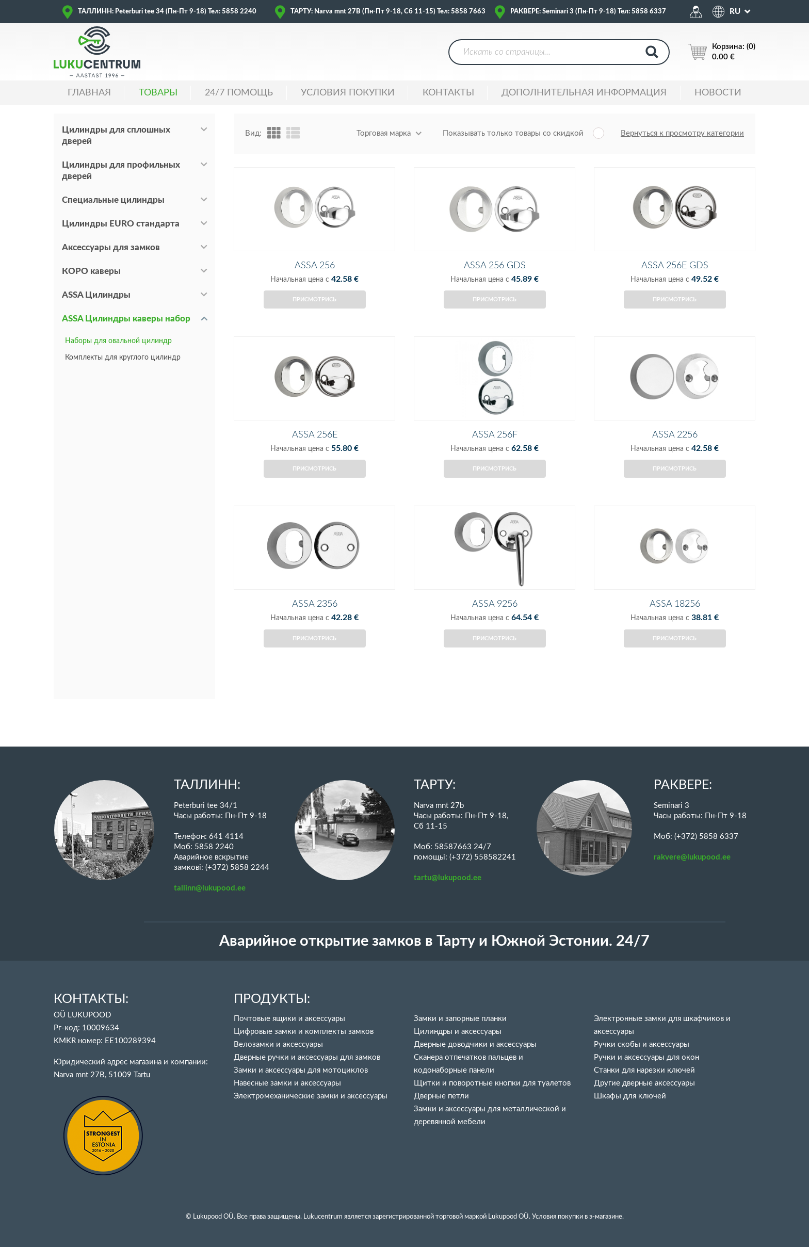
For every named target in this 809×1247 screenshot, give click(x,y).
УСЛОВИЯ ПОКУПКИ (348, 93)
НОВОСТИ (717, 93)
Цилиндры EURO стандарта (121, 223)
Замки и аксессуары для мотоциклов (301, 1070)
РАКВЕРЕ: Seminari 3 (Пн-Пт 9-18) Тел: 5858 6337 (588, 11)
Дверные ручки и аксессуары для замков (307, 1057)
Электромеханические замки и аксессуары (310, 1096)
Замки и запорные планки (460, 1019)
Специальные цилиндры (113, 200)
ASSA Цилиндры (96, 294)
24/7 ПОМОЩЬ (239, 93)
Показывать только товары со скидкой (513, 133)
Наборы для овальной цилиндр (118, 341)
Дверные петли (441, 1096)
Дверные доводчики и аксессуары (475, 1044)
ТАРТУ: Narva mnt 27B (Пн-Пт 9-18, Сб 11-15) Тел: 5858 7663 (388, 11)
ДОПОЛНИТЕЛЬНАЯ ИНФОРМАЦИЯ (584, 93)
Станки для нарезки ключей (644, 1070)
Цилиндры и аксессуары (457, 1031)
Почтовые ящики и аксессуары (289, 1019)
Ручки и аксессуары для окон (646, 1057)
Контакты (448, 93)
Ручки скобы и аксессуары (641, 1044)
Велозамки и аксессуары (278, 1044)
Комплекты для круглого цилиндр (123, 357)
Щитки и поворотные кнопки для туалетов (492, 1083)
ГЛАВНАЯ (89, 93)
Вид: (253, 133)
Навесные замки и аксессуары (287, 1083)
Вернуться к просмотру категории (682, 133)
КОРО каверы (91, 271)
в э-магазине (603, 1216)
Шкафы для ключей (630, 1096)
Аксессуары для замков (111, 247)
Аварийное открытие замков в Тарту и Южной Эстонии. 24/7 (434, 941)
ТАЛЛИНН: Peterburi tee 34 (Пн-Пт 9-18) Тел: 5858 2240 (167, 11)
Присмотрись (314, 313)
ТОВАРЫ (158, 93)
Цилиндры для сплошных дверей (116, 135)
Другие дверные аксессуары (644, 1083)
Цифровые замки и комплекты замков (304, 1031)
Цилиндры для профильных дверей (121, 170)
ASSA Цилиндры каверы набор (126, 318)
